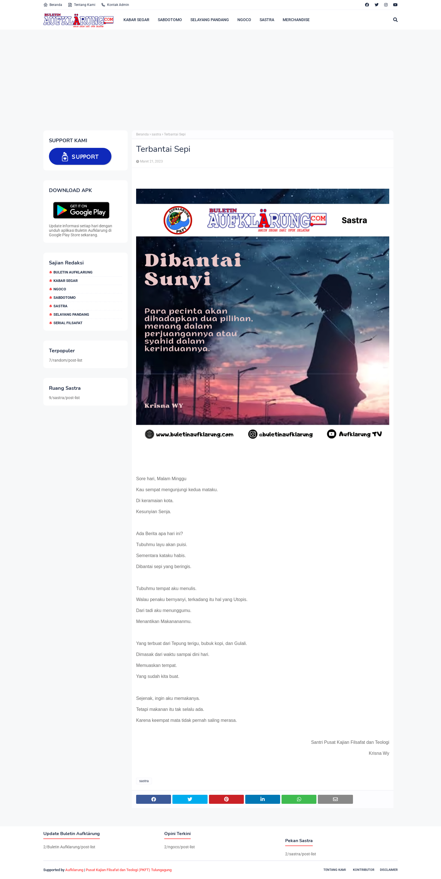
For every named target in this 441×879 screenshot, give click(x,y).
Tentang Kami (81, 5)
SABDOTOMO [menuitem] (170, 19)
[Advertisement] (212, 79)
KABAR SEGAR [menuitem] (136, 19)
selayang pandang (71, 314)
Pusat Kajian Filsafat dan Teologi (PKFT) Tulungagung (129, 870)
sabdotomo (64, 297)
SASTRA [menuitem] (267, 19)
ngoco (59, 289)
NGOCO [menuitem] (244, 19)
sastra (60, 306)
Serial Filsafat (67, 323)
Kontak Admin (115, 5)
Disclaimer (389, 870)
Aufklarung (74, 870)
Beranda (52, 5)
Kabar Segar (65, 281)
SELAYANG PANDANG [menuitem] (209, 19)
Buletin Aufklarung (73, 272)
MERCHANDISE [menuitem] (296, 19)
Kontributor (363, 870)
